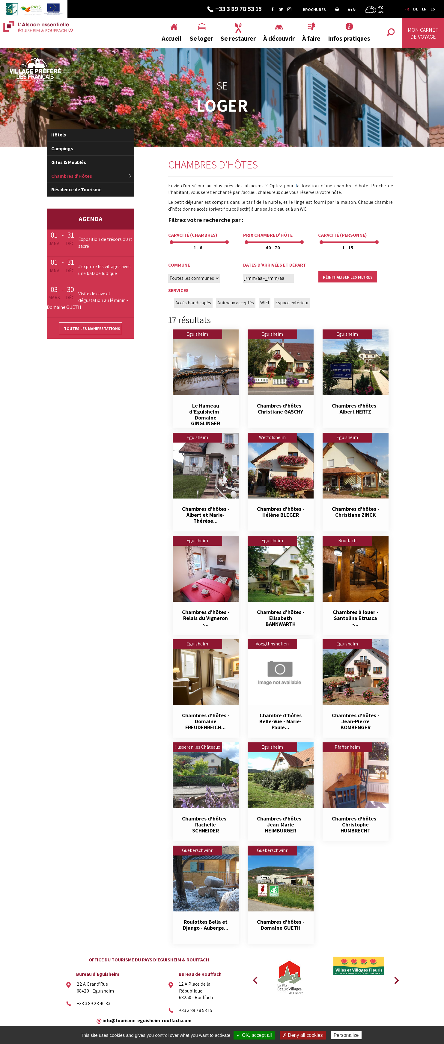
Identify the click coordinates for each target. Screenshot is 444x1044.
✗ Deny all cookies (303, 1035)
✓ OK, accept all (254, 1035)
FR (406, 9)
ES (433, 9)
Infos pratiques (349, 38)
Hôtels (58, 135)
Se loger (201, 38)
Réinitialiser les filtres (348, 277)
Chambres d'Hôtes (71, 176)
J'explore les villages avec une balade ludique (104, 269)
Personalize (346, 1035)
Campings (62, 148)
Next (395, 978)
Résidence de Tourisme (76, 189)
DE (415, 9)
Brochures (314, 9)
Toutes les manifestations (92, 328)
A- (354, 9)
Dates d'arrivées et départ (274, 265)
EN (424, 9)
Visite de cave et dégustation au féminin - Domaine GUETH (87, 301)
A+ (350, 9)
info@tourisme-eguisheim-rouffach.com (147, 1020)
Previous (254, 978)
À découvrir (279, 38)
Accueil (171, 38)
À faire (311, 38)
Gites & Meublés (68, 162)
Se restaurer (238, 38)
